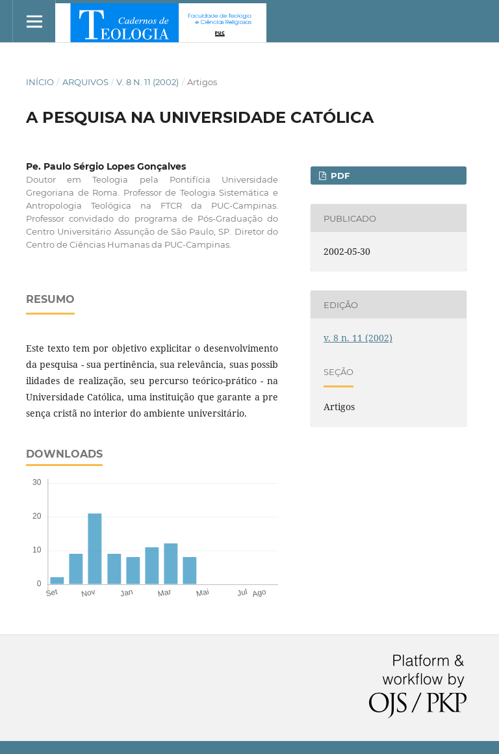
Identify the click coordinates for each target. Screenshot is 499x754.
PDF (339, 175)
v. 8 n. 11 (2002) (147, 82)
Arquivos (85, 82)
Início (40, 82)
